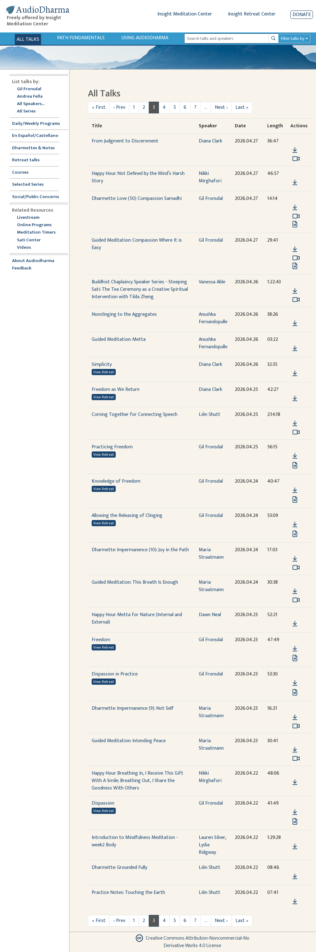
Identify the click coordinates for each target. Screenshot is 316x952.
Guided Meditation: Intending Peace (129, 741)
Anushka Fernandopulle (213, 318)
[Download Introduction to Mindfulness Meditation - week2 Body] (294, 846)
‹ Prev (119, 107)
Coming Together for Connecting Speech (134, 414)
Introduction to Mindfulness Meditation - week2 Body (135, 841)
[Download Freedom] (294, 649)
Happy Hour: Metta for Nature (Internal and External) (137, 618)
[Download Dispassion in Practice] (294, 683)
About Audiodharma (33, 260)
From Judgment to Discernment (125, 141)
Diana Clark (210, 141)
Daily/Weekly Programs (39, 123)
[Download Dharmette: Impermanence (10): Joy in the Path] (294, 559)
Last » (241, 107)
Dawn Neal (210, 615)
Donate (302, 15)
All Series (26, 111)
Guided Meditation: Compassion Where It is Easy (137, 244)
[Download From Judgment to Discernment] (294, 150)
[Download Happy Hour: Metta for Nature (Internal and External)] (294, 623)
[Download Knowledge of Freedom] (294, 490)
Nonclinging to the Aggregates (124, 314)
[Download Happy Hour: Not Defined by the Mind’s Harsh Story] (294, 182)
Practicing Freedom (112, 447)
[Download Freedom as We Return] (294, 398)
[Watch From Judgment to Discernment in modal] (296, 159)
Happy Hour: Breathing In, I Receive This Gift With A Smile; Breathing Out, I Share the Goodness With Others (137, 780)
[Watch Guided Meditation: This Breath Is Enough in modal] (296, 600)
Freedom (101, 640)
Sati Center (29, 240)
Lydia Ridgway (207, 849)
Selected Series (31, 184)
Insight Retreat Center (252, 14)
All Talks (28, 39)
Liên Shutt (209, 414)
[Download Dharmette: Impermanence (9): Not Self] (294, 717)
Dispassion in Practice (115, 674)
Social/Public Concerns (35, 197)
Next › (221, 107)
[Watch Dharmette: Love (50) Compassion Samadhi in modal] (296, 216)
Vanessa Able (212, 282)
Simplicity (102, 364)
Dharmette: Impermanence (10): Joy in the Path (140, 550)
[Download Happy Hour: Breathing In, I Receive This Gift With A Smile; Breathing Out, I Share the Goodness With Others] (294, 782)
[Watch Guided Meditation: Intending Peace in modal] (296, 759)
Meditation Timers (36, 232)
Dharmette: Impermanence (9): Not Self (133, 708)
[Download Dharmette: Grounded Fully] (294, 876)
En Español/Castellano (35, 135)
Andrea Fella (30, 96)
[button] (294, 141)
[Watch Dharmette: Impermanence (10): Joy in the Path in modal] (296, 568)
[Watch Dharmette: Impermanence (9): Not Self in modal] (296, 726)
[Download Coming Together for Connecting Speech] (294, 423)
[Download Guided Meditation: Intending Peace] (294, 750)
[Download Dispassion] (294, 812)
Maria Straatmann (211, 553)
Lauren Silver (212, 837)
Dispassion (103, 803)
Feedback (21, 268)
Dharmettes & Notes (33, 148)
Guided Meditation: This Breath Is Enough (135, 582)
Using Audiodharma (145, 38)
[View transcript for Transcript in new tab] (294, 224)
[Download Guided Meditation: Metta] (294, 348)
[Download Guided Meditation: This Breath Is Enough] (294, 591)
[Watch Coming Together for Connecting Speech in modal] (296, 432)
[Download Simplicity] (294, 373)
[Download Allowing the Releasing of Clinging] (294, 524)
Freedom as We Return (115, 389)
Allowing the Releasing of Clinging (127, 515)
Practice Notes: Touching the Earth (128, 892)
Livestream (28, 217)
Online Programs (34, 225)
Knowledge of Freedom (116, 481)
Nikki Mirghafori (210, 177)
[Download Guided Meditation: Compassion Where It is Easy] (294, 249)
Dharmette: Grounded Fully (119, 867)
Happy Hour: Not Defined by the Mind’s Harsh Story (138, 177)
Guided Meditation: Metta (119, 339)
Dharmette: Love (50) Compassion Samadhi (137, 198)
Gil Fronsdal (29, 89)
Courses (20, 172)
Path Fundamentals (81, 38)
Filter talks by (292, 38)
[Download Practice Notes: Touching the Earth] (294, 901)
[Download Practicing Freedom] (294, 456)
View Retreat (103, 372)
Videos (27, 247)
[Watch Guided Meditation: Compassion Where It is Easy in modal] (296, 258)
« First (99, 107)
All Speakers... (30, 104)
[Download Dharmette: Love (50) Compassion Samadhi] (294, 207)
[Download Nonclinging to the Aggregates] (294, 323)
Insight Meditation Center (184, 14)
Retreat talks (26, 160)
